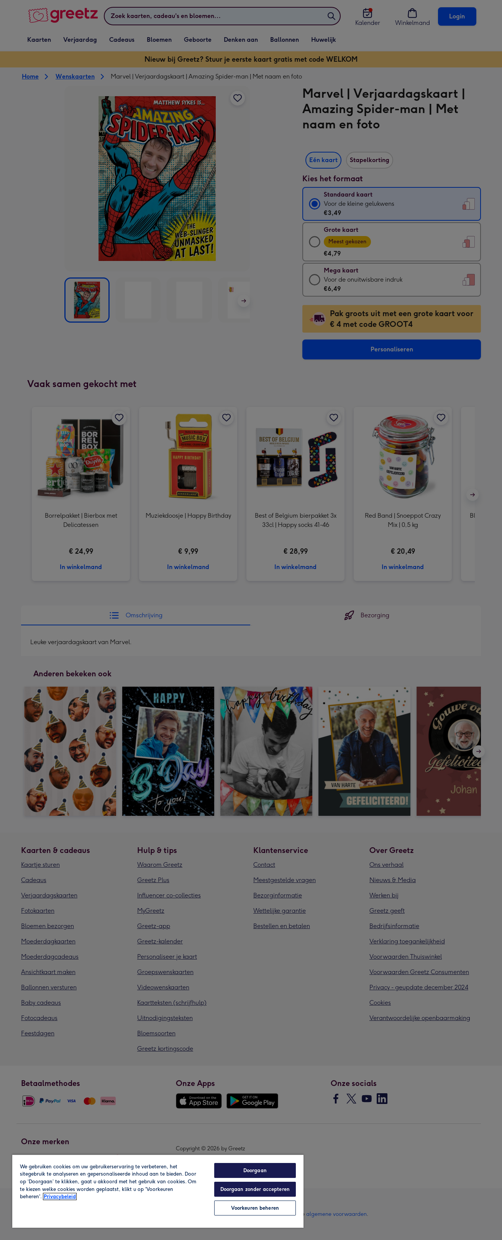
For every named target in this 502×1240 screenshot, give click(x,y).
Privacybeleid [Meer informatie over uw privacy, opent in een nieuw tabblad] (60, 1196)
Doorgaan (255, 1170)
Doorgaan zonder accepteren (255, 1189)
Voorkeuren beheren (255, 1208)
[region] (157, 1191)
